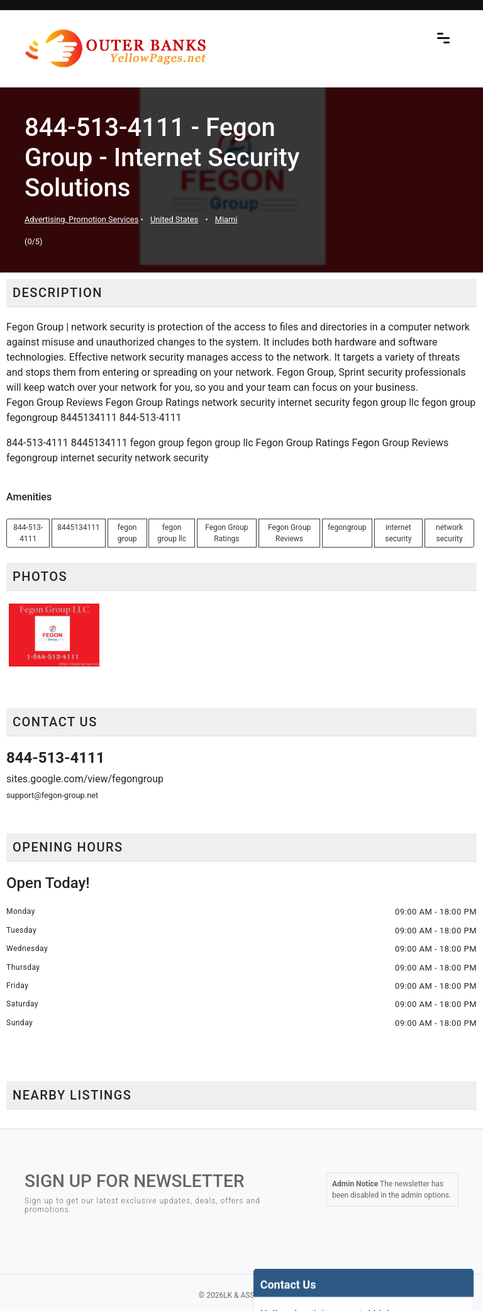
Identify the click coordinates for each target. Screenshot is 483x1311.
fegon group (127, 533)
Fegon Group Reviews (289, 533)
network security (449, 533)
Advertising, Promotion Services (81, 219)
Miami (226, 219)
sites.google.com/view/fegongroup (85, 779)
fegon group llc (171, 533)
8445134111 (78, 527)
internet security (398, 533)
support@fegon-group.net (52, 795)
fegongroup (347, 527)
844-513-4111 (28, 533)
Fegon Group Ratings (226, 533)
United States (174, 219)
